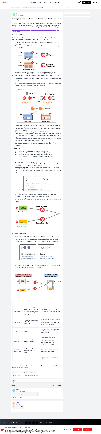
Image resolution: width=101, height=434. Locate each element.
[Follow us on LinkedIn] (26, 422)
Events (44, 2)
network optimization (31, 372)
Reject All (77, 429)
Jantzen (17, 389)
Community (17, 7)
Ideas (40, 2)
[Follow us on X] (30, 422)
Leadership (50, 422)
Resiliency (15, 372)
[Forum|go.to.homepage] (7, 2)
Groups (49, 2)
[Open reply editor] (37, 381)
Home (12, 7)
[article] (37, 393)
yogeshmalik (18, 402)
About (40, 422)
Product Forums (32, 7)
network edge (22, 372)
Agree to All (87, 429)
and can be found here (22, 367)
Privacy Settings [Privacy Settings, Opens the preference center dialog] (67, 429)
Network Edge (40, 7)
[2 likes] (19, 375)
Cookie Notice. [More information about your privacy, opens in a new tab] (47, 432)
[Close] (98, 429)
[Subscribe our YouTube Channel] (33, 422)
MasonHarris (18, 13)
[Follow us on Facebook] (36, 422)
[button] (86, 2)
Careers (45, 422)
